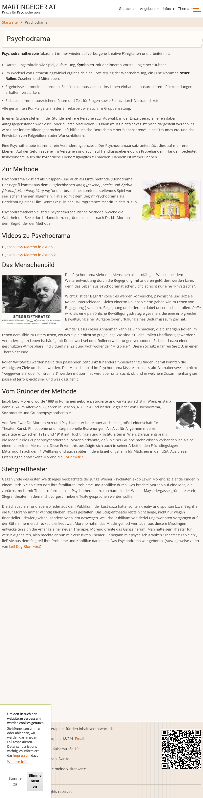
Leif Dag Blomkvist (24, 546)
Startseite (127, 9)
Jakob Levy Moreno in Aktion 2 (31, 254)
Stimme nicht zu (35, 785)
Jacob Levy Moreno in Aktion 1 (31, 246)
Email (79, 738)
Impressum (21, 760)
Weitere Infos (18, 765)
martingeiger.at (29, 7)
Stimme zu (15, 785)
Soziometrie (73, 457)
